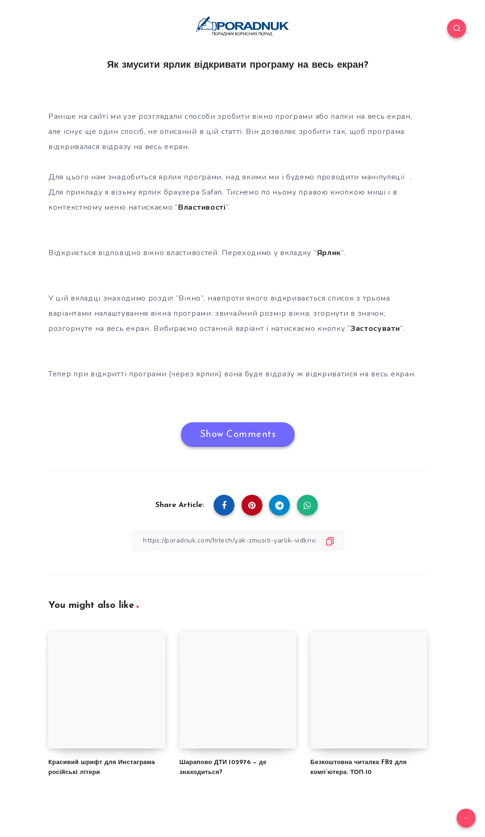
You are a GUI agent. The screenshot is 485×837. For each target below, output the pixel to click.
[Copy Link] (237, 540)
